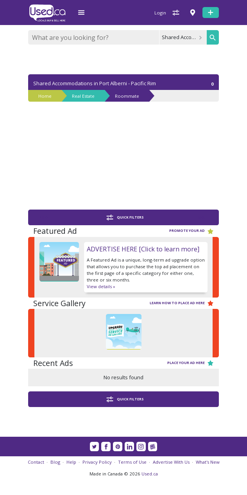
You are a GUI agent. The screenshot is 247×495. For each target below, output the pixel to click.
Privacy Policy (97, 462)
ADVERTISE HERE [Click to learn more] (143, 249)
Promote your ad (191, 231)
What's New (208, 462)
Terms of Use (132, 462)
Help (71, 462)
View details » (101, 286)
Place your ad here (190, 363)
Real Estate (83, 96)
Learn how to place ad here (182, 303)
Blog (55, 462)
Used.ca (149, 474)
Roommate (127, 96)
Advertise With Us (171, 462)
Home (45, 96)
